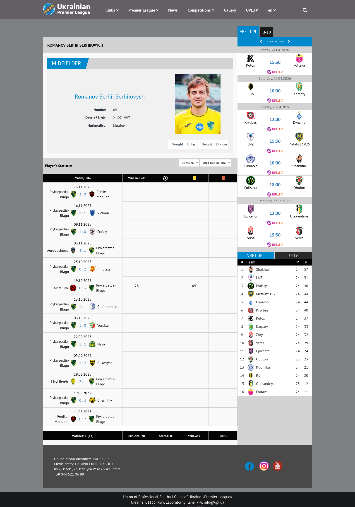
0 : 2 (82, 269)
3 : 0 (82, 194)
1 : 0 (82, 231)
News (173, 10)
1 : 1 (82, 213)
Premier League (141, 10)
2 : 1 (82, 381)
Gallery (230, 10)
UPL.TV (252, 10)
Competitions (199, 10)
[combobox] (189, 163)
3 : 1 (82, 250)
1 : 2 (82, 362)
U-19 (266, 32)
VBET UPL (248, 31)
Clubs (110, 10)
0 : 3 (82, 288)
